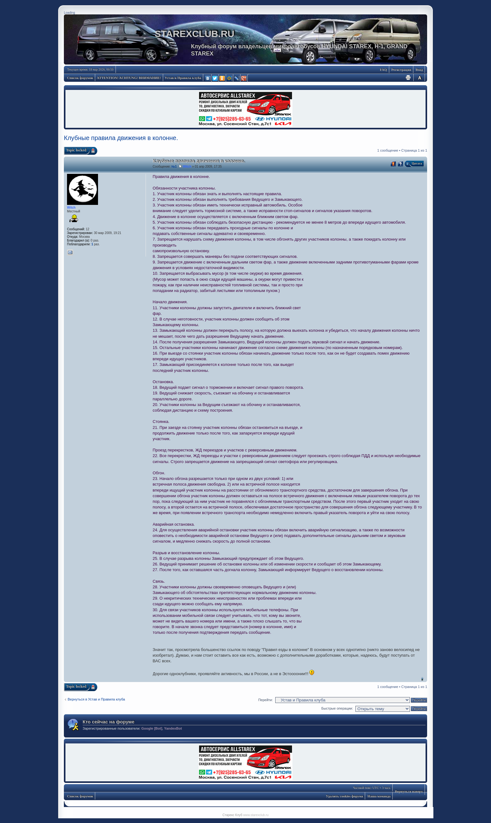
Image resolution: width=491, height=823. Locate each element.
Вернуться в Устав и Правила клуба (96, 699)
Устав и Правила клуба (183, 78)
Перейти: (265, 700)
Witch (187, 166)
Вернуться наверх (422, 678)
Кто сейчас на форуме (108, 721)
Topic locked (76, 150)
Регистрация (401, 69)
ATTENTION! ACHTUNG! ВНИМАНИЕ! (129, 78)
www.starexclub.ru (255, 815)
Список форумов (80, 78)
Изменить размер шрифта (419, 77)
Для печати (408, 77)
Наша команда (379, 796)
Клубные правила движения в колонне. (121, 137)
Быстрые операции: (337, 708)
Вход (419, 69)
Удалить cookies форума (344, 796)
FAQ (383, 69)
